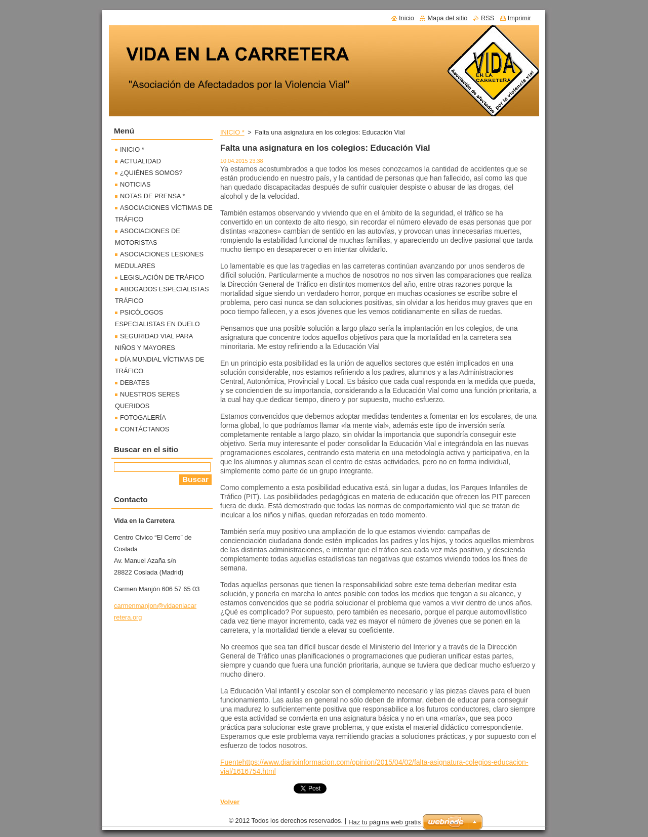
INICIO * (232, 132)
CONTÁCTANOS (144, 429)
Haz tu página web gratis (384, 822)
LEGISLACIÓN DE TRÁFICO (162, 277)
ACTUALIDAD (140, 161)
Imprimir (519, 18)
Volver (229, 802)
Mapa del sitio (447, 18)
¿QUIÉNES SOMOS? (151, 173)
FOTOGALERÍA (143, 417)
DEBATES (135, 382)
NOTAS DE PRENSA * (152, 196)
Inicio (406, 18)
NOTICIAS (135, 184)
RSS (487, 18)
